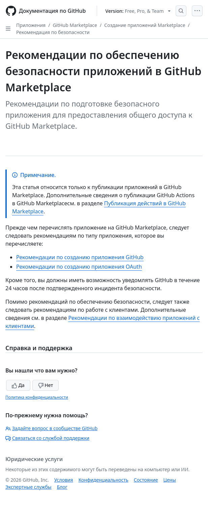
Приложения (31, 25)
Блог (62, 487)
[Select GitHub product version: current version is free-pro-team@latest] (138, 11)
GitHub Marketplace (75, 25)
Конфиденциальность (103, 480)
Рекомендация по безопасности (53, 32)
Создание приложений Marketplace (144, 25)
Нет (45, 385)
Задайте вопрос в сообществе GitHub (51, 428)
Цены (170, 480)
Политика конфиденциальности (36, 397)
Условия (63, 480)
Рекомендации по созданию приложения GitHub (80, 257)
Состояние (146, 480)
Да (18, 385)
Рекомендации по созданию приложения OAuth (79, 266)
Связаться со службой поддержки (47, 438)
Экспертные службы (28, 487)
